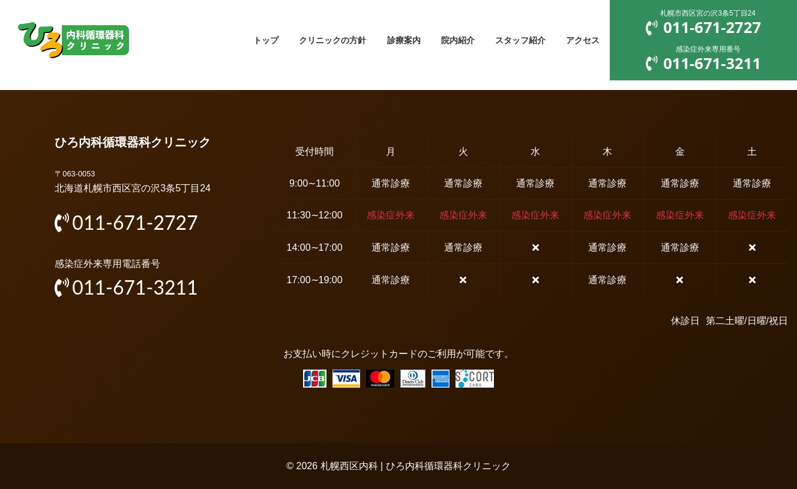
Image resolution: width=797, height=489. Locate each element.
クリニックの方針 (319, 40)
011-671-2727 (126, 222)
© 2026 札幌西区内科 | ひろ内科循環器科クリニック (398, 466)
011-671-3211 (126, 287)
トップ (249, 40)
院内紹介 (451, 40)
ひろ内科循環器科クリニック (133, 142)
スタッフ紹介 (516, 40)
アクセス (582, 40)
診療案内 (394, 40)
